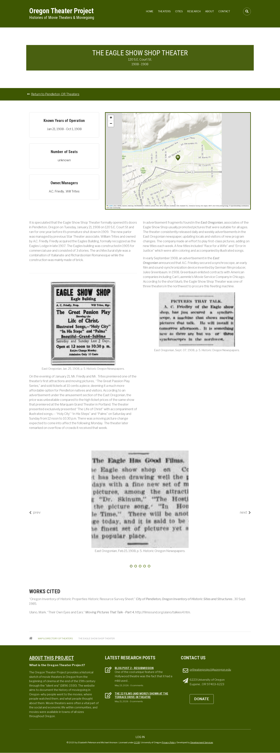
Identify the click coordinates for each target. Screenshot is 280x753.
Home (149, 11)
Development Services (201, 742)
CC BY (137, 742)
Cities (179, 11)
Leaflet (110, 206)
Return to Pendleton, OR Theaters (55, 94)
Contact (224, 11)
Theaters (164, 11)
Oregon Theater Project (61, 11)
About (209, 11)
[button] (178, 158)
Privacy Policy (169, 742)
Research (194, 11)
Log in (140, 737)
